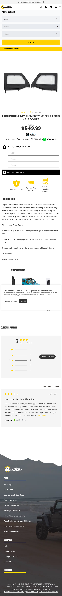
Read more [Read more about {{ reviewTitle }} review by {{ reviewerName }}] (42, 415)
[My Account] (50, 7)
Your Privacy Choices (48, 592)
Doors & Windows (11, 505)
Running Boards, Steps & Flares (17, 521)
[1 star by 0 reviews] (20, 371)
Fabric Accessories (12, 531)
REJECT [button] (30, 301)
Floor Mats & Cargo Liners (15, 515)
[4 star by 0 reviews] (20, 355)
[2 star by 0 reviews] (20, 365)
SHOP (31, 42)
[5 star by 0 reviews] (20, 350)
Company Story (11, 556)
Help (6, 546)
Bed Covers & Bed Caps (14, 494)
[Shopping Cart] (55, 7)
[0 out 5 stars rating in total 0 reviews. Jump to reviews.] (31, 112)
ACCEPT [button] (23, 301)
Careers (7, 561)
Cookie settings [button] (11, 301)
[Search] (40, 7)
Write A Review (47, 357)
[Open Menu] (60, 7)
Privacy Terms (32, 592)
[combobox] (52, 387)
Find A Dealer (9, 551)
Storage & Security (12, 510)
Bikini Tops (8, 489)
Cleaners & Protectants (14, 526)
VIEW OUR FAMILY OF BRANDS (29, 2)
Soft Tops (8, 484)
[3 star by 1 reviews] (20, 360)
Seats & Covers (10, 500)
